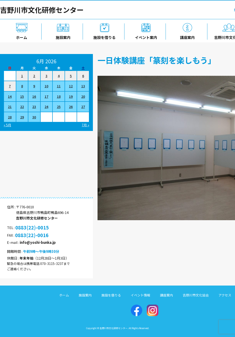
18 (59, 96)
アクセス (225, 295)
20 (83, 96)
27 (83, 106)
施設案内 (62, 36)
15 (22, 96)
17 (46, 96)
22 (22, 106)
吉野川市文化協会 (196, 295)
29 (22, 117)
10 (46, 86)
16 (34, 96)
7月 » (85, 125)
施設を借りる (103, 36)
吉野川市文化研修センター (42, 10)
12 (71, 86)
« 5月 (7, 125)
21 (10, 106)
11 (59, 86)
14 (10, 96)
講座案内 (186, 36)
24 (46, 106)
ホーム (20, 36)
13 (83, 86)
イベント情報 (140, 295)
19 (71, 96)
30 (34, 117)
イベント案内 (145, 36)
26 (71, 106)
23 (34, 106)
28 (10, 117)
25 (59, 106)
